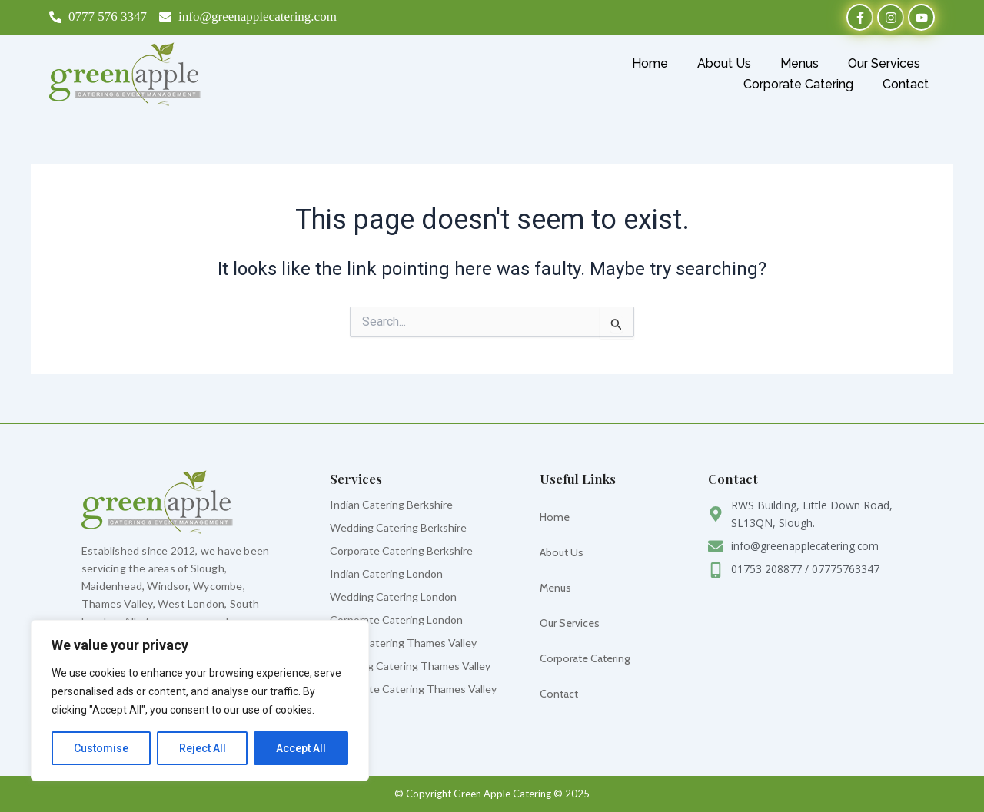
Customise (101, 748)
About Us (724, 63)
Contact (906, 84)
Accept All (301, 748)
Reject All (202, 748)
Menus (799, 63)
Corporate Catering (798, 84)
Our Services (884, 63)
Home (650, 63)
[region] (200, 700)
